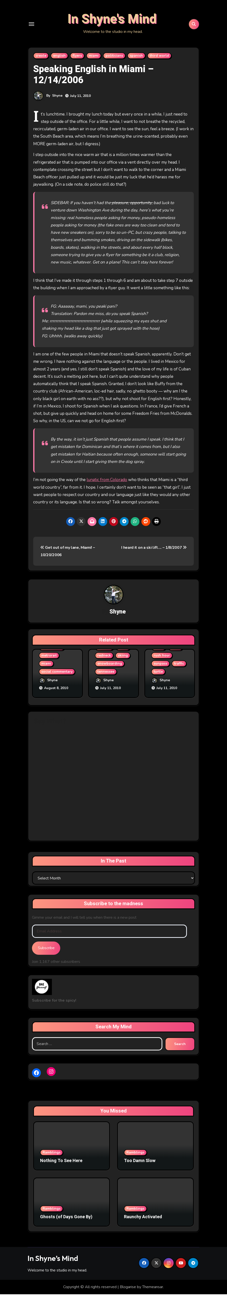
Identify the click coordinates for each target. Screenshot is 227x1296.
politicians (114, 58)
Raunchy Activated (143, 1219)
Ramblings (52, 1154)
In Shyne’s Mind (53, 1260)
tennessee (105, 675)
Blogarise (128, 1289)
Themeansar (152, 1289)
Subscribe (46, 950)
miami (94, 58)
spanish (136, 58)
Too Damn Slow (139, 1162)
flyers (77, 58)
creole (41, 58)
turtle (158, 675)
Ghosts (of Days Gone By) (66, 1219)
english (59, 58)
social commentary (57, 675)
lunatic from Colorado (107, 483)
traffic (179, 667)
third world (159, 58)
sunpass (160, 667)
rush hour (162, 659)
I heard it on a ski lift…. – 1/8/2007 (154, 551)
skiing (123, 659)
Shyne (57, 99)
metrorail (49, 659)
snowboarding (109, 667)
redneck (104, 659)
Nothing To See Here (61, 1162)
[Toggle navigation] (31, 26)
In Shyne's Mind (112, 21)
